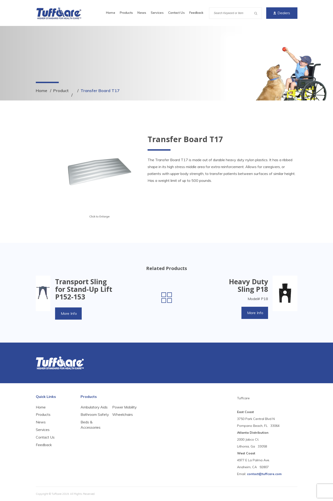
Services (157, 13)
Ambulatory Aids (94, 407)
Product (61, 90)
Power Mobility (124, 419)
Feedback (196, 13)
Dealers (282, 13)
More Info (69, 313)
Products (126, 13)
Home (110, 13)
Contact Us (176, 13)
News (141, 13)
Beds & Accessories (122, 410)
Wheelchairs (122, 427)
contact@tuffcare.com (264, 474)
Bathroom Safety (89, 417)
